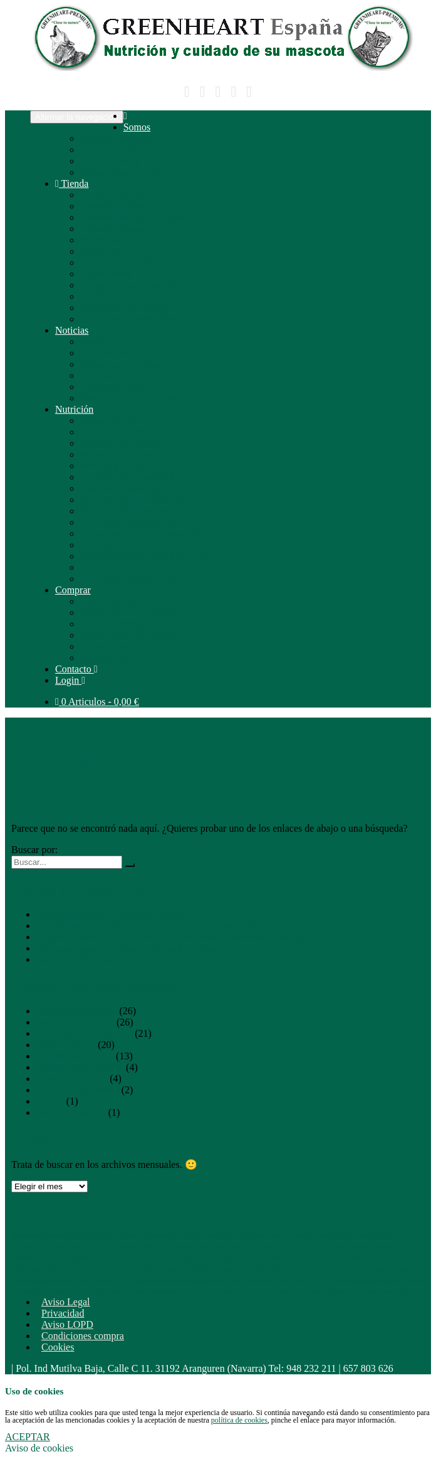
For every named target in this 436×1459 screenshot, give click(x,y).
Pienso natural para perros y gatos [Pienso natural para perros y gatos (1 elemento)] (198, 1280)
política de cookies (239, 1420)
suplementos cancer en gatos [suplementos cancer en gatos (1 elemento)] (305, 1291)
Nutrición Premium (75, 1022)
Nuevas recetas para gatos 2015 (143, 533)
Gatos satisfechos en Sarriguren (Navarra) (120, 914)
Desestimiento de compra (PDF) (145, 646)
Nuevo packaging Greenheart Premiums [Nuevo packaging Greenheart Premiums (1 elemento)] (245, 1269)
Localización (106, 657)
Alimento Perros (113, 206)
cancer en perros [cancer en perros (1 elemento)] (323, 1246)
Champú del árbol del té (128, 544)
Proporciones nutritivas (127, 511)
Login (70, 680)
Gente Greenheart (115, 341)
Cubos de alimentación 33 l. (92, 959)
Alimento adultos (71, 1112)
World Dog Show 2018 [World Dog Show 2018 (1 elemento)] (377, 1291)
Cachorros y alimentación (131, 432)
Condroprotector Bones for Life (143, 556)
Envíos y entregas (116, 623)
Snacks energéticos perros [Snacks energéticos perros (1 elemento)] (164, 1291)
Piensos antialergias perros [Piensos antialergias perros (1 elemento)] (365, 1280)
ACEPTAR (27, 1436)
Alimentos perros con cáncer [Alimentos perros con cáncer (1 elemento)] (275, 1235)
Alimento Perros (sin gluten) (137, 217)
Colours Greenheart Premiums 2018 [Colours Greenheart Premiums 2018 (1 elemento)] (59, 1258)
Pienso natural (108, 420)
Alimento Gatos (112, 228)
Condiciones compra (82, 1335)
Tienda (71, 183)
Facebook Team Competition (138, 398)
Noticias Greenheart (120, 375)
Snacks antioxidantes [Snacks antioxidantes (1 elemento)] (99, 1291)
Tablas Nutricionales (77, 1090)
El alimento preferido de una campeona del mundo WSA (150, 925)
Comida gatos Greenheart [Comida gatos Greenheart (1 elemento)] (144, 1258)
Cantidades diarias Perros (131, 319)
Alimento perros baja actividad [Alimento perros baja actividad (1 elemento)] (133, 1235)
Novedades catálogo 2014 (132, 522)
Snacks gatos (106, 251)
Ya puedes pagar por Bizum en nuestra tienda (126, 948)
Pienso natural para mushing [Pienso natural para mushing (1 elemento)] (112, 1280)
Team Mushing (110, 161)
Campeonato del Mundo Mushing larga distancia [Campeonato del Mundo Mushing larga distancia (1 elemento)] (233, 1246)
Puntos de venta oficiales (130, 612)
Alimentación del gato (124, 488)
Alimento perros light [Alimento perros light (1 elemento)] (206, 1235)
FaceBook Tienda (115, 386)
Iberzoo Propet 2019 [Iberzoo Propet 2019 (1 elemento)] (350, 1258)
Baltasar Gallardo (115, 138)
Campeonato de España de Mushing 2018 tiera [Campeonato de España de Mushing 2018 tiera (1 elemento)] (103, 1246)
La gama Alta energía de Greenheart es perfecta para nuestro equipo (172, 936)
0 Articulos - (97, 701)
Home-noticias (65, 1044)
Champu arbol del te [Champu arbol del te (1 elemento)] (374, 1246)
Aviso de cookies (39, 1448)
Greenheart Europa (118, 149)
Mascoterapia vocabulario (132, 499)
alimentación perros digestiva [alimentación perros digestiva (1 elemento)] (50, 1235)
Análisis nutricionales (79, 1067)
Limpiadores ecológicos (128, 285)
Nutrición (74, 409)
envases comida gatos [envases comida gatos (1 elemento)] (210, 1258)
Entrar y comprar (117, 194)
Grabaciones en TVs (121, 172)
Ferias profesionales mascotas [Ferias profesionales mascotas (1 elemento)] (281, 1258)
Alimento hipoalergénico (130, 443)
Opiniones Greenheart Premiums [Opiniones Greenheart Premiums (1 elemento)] (346, 1269)
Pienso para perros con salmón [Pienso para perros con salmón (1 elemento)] (286, 1280)
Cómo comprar (110, 601)
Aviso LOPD (67, 1324)
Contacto (76, 669)
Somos (137, 127)
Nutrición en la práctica (127, 477)
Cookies (57, 1347)
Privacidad (62, 1313)
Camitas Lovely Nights (126, 296)
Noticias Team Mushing (84, 1033)
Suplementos (106, 273)
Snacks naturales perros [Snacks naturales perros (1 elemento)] (234, 1291)
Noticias (71, 330)
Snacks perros (108, 240)
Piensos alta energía (120, 454)
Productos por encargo (125, 307)
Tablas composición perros (133, 567)
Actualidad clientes (118, 364)
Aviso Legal (65, 1302)
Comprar (73, 590)
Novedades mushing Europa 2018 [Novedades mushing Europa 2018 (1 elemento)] (145, 1269)
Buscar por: (34, 849)
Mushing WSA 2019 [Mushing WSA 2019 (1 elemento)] (69, 1269)
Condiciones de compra (127, 635)
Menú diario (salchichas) (130, 262)
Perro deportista (112, 465)
